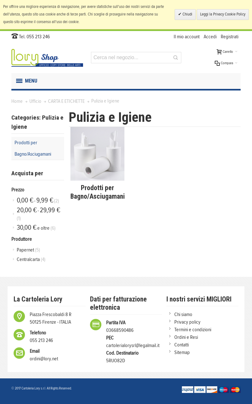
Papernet (28, 249)
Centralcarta (31, 259)
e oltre (36, 227)
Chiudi (187, 14)
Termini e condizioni (192, 329)
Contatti (181, 344)
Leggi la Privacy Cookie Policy (222, 14)
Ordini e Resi (186, 337)
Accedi (210, 36)
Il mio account (187, 36)
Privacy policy (187, 322)
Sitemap (182, 352)
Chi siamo (183, 314)
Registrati (229, 36)
